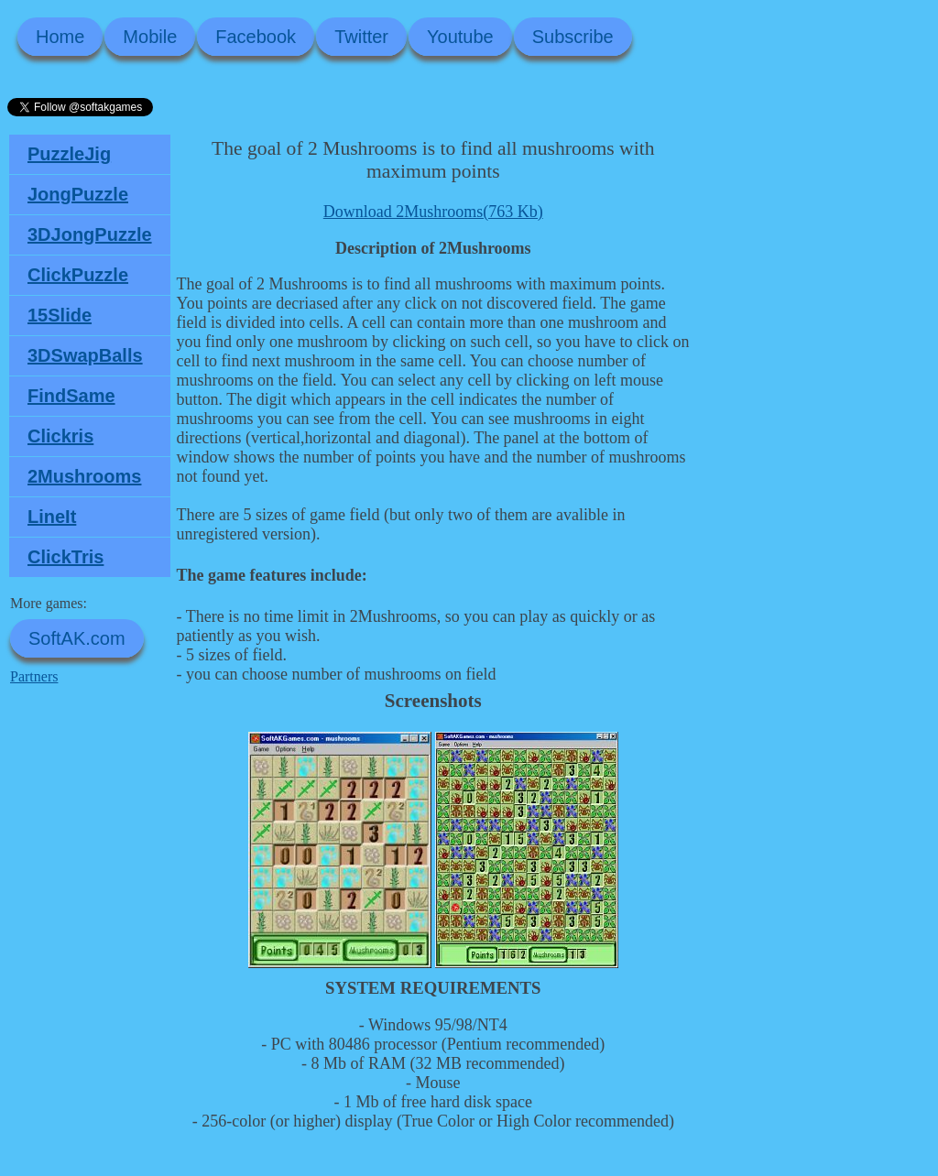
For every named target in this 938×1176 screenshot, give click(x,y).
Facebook (255, 37)
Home (60, 37)
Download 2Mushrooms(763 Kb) (433, 211)
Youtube (460, 37)
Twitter (361, 37)
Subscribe (573, 37)
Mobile (150, 37)
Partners (34, 676)
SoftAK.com (76, 638)
